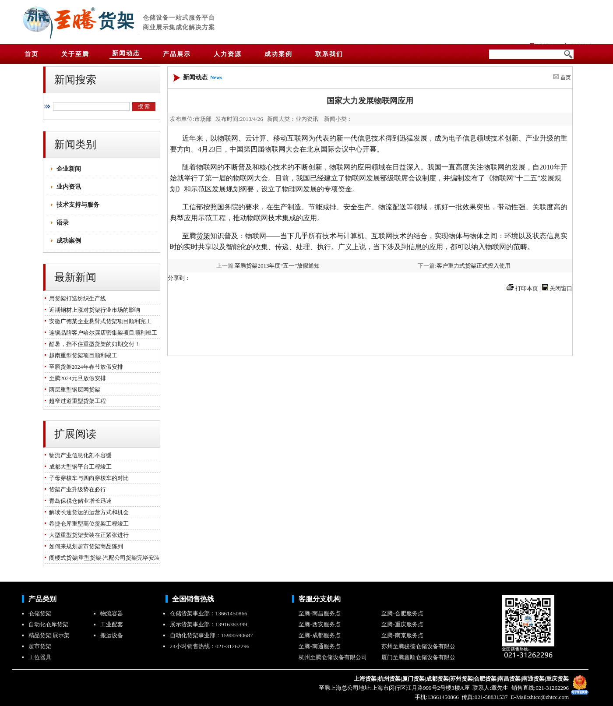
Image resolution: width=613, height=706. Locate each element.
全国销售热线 (193, 599)
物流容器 (111, 613)
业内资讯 (68, 187)
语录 (62, 222)
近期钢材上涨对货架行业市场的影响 (93, 310)
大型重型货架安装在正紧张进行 (87, 535)
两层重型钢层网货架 (73, 389)
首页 (565, 77)
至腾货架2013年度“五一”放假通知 (277, 265)
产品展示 (177, 54)
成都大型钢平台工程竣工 (79, 466)
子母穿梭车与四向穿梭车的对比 (87, 478)
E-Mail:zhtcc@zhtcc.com (539, 697)
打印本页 (526, 288)
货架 (117, 21)
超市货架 (39, 646)
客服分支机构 (320, 599)
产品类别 (42, 599)
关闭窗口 (561, 288)
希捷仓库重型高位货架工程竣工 (87, 523)
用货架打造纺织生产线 (76, 298)
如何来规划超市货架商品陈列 (84, 546)
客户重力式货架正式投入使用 (474, 265)
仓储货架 (39, 613)
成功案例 (68, 240)
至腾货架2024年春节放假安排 (84, 367)
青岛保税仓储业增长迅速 (79, 501)
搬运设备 (111, 635)
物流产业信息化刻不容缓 (79, 455)
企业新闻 (68, 169)
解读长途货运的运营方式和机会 (87, 512)
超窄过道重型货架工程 (76, 401)
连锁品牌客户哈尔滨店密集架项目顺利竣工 (101, 332)
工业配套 (111, 624)
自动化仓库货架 (48, 624)
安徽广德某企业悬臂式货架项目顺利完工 (98, 321)
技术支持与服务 (77, 204)
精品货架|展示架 (49, 635)
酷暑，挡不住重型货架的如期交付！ (93, 344)
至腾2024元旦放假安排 (76, 378)
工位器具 (39, 657)
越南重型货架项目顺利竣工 (81, 355)
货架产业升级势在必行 (76, 489)
